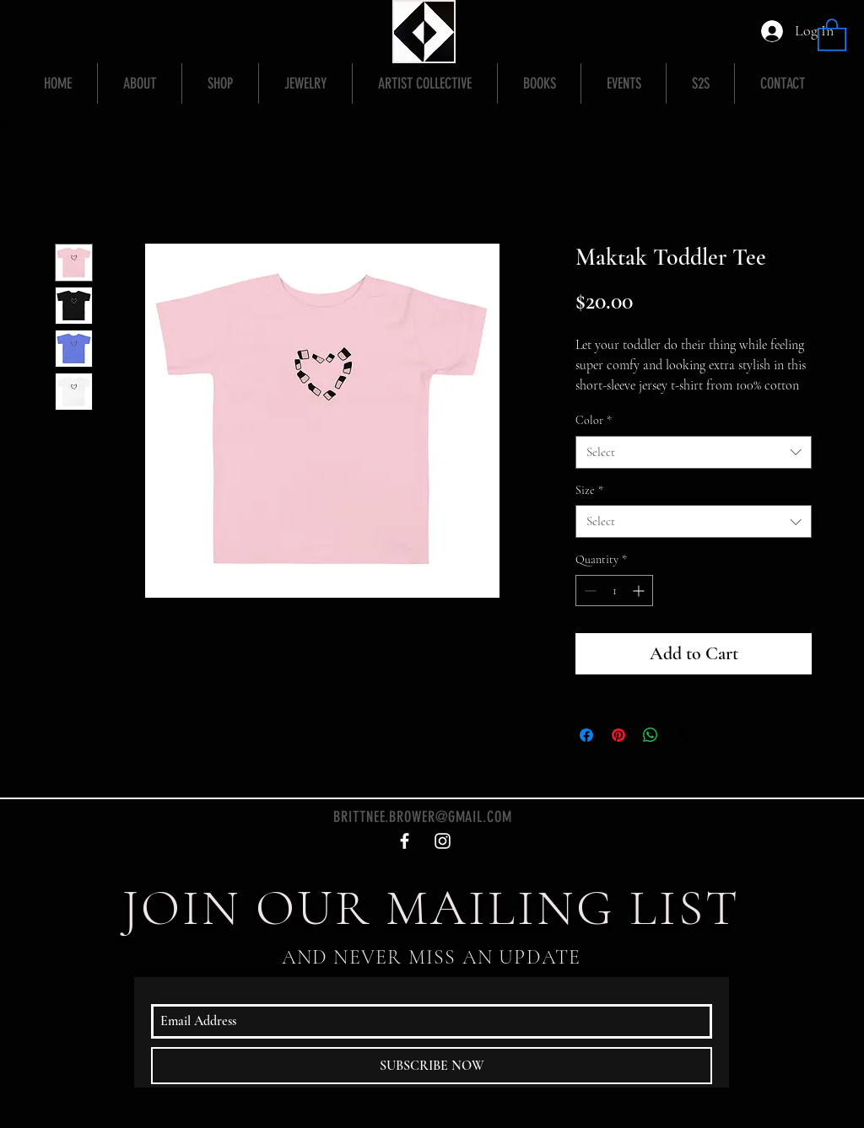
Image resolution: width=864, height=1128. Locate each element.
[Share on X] (682, 735)
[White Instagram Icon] (442, 840)
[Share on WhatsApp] (650, 735)
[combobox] (693, 452)
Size (589, 490)
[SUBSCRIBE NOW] (431, 1065)
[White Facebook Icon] (404, 840)
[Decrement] (588, 590)
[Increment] (640, 590)
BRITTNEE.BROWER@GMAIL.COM (422, 817)
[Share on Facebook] (586, 735)
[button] (832, 34)
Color (593, 420)
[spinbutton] (614, 590)
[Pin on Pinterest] (618, 735)
